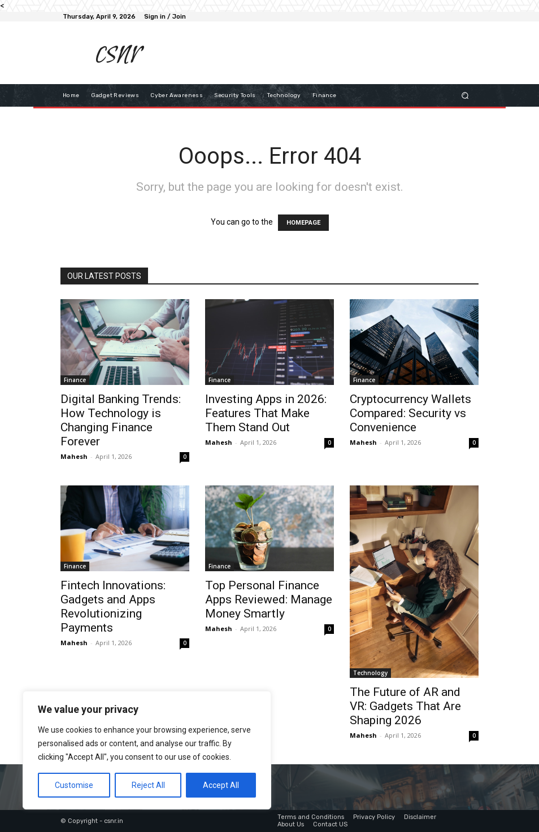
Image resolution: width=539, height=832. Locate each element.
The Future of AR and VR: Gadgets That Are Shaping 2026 (405, 706)
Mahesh (74, 456)
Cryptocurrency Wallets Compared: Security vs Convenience (410, 413)
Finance (75, 380)
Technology (370, 673)
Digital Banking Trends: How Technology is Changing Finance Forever (120, 420)
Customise (74, 785)
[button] (465, 95)
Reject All (148, 785)
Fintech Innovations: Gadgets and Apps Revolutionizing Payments (113, 606)
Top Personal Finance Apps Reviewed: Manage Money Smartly (268, 599)
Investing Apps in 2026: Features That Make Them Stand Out (266, 413)
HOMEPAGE (303, 222)
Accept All (221, 785)
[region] (147, 750)
